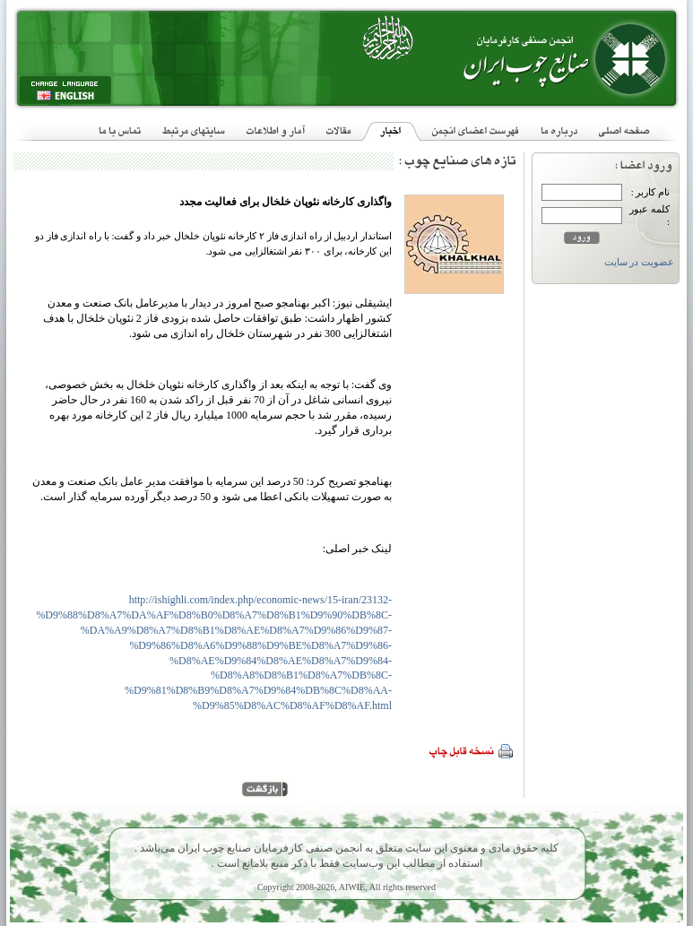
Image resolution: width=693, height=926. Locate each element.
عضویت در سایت (639, 262)
